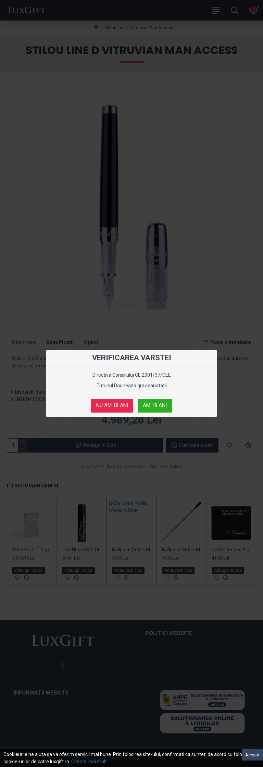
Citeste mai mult (89, 761)
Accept (252, 754)
